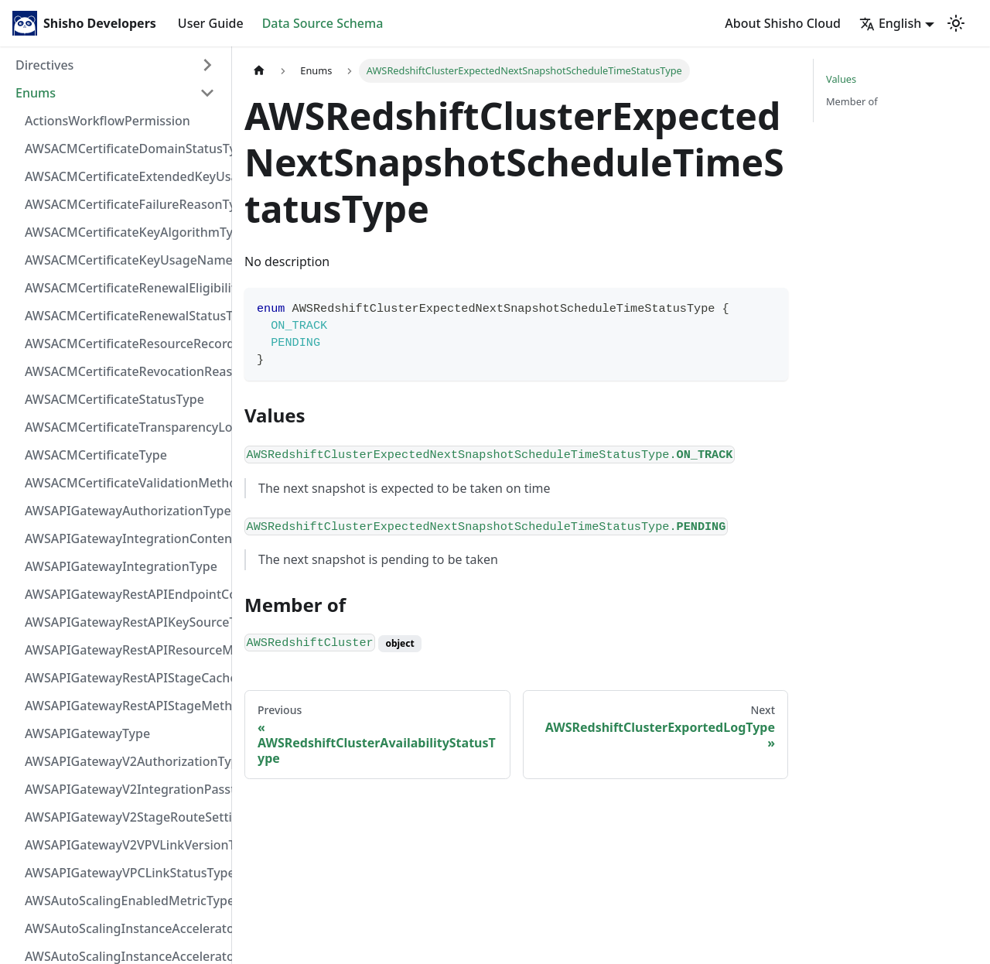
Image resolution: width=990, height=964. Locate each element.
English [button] (890, 23)
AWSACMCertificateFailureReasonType (124, 204)
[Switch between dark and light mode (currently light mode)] (956, 23)
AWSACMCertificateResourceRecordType (124, 343)
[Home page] (259, 71)
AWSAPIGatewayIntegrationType (121, 566)
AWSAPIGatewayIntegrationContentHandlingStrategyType (124, 538)
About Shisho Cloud (783, 23)
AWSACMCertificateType (96, 454)
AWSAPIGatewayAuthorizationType (124, 510)
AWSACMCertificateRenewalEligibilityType (124, 287)
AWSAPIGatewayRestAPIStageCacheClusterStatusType (124, 677)
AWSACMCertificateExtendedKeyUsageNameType (124, 176)
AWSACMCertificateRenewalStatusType (124, 315)
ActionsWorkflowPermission (107, 120)
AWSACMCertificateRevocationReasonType (124, 371)
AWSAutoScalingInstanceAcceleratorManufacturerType (124, 928)
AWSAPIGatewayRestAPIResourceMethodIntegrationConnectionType (124, 649)
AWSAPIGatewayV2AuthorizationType (124, 761)
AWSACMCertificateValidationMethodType (124, 482)
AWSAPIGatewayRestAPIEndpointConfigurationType (124, 594)
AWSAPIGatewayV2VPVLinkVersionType (124, 844)
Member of (852, 101)
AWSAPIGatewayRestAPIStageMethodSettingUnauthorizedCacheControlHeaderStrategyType (124, 705)
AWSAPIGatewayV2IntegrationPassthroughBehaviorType (124, 789)
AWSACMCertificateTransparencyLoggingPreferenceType (124, 427)
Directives (44, 64)
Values (841, 79)
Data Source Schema (323, 23)
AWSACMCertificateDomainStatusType (124, 148)
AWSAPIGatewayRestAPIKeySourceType (124, 622)
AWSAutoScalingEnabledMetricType (124, 900)
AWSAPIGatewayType (87, 733)
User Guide (211, 23)
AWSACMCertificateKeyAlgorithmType (124, 232)
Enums (35, 92)
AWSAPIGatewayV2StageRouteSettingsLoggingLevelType (124, 817)
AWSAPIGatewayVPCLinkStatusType (124, 872)
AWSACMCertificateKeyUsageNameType (124, 259)
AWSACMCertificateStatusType (114, 399)
